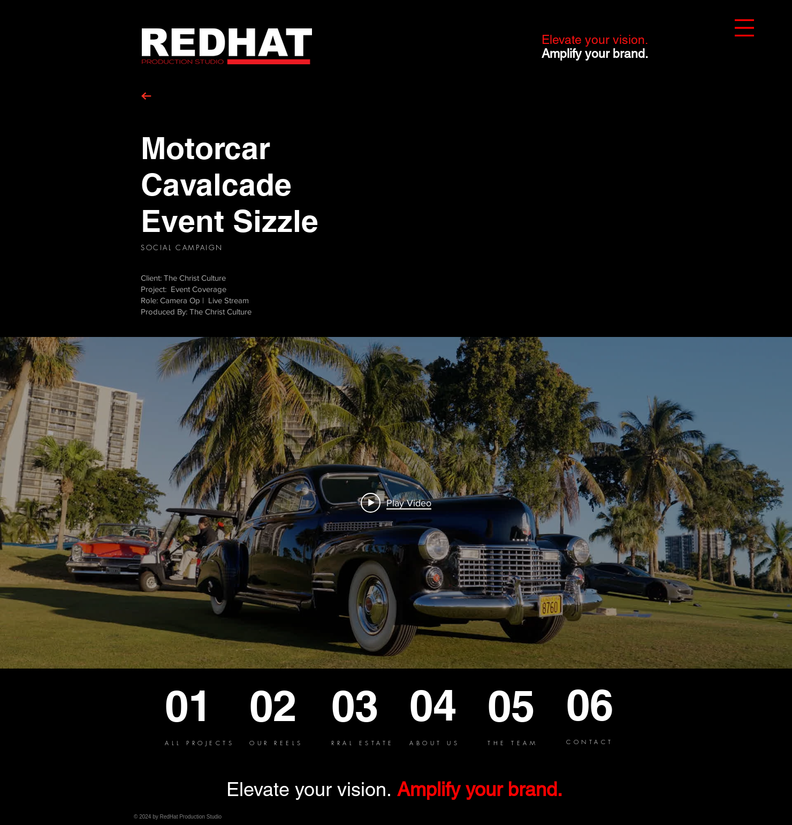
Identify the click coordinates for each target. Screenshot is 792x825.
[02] (290, 705)
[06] (596, 704)
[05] (527, 705)
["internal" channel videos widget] (396, 503)
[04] (448, 705)
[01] (204, 705)
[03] (370, 705)
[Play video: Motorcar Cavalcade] (396, 502)
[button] (744, 27)
